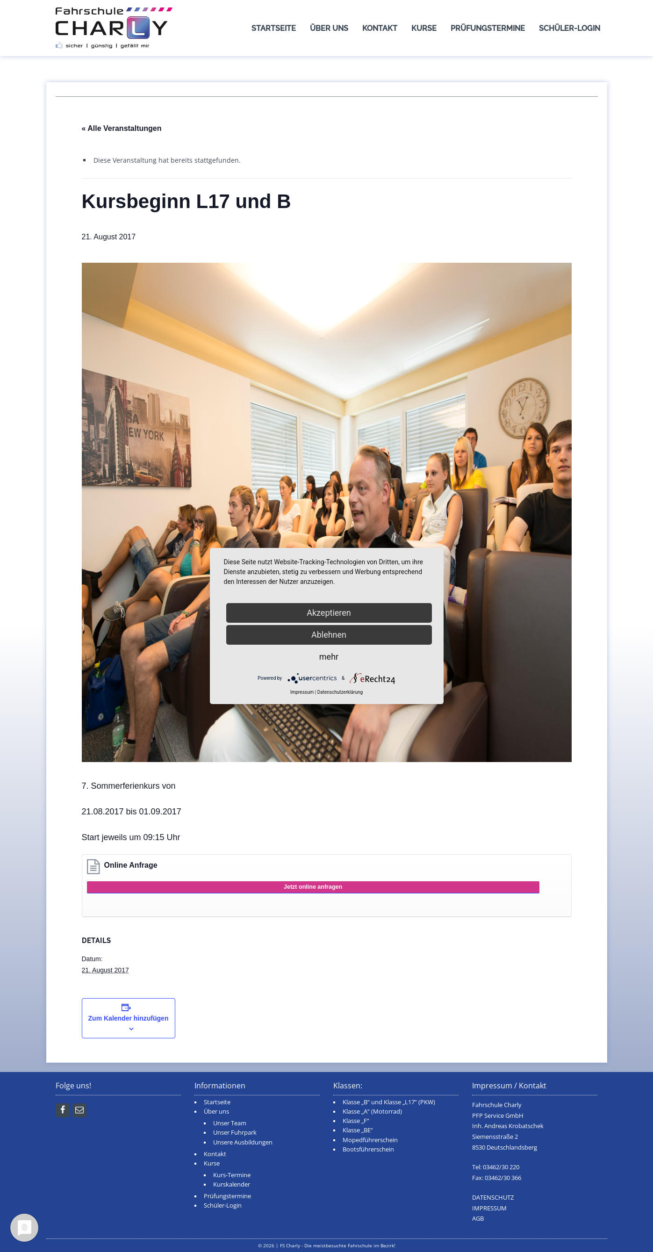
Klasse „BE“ (358, 1130)
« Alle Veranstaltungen (122, 128)
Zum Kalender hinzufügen (128, 1018)
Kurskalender (231, 1184)
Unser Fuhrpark (235, 1133)
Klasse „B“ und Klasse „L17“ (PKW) (389, 1102)
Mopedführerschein (370, 1140)
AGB (478, 1219)
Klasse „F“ (356, 1121)
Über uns (329, 28)
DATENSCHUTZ (493, 1198)
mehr (328, 657)
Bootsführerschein (368, 1149)
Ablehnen (328, 635)
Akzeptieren (329, 613)
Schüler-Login (569, 28)
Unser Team (229, 1123)
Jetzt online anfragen (313, 887)
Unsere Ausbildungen (243, 1142)
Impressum (302, 692)
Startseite (273, 28)
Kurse (424, 28)
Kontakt (379, 28)
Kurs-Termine (232, 1175)
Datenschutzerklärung (340, 692)
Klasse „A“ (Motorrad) (372, 1111)
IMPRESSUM (489, 1208)
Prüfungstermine (488, 28)
